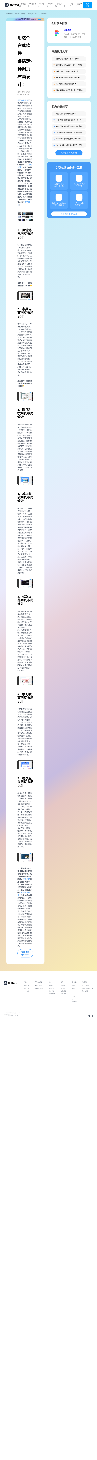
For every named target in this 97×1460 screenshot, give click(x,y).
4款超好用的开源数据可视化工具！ (68, 71)
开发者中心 (52, 993)
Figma (67, 29)
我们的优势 (32, 5)
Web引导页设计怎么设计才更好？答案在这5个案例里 (70, 145)
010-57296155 (86, 985)
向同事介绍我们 (39, 988)
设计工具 (26, 985)
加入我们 (63, 988)
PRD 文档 (26, 991)
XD (72, 993)
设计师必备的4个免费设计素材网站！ (68, 77)
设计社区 (22, 5)
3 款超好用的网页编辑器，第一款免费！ (69, 132)
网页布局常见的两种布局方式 (66, 114)
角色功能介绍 (38, 985)
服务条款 (51, 991)
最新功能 (58, 5)
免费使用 (87, 5)
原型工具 (26, 988)
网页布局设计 (22, 100)
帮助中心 (49, 5)
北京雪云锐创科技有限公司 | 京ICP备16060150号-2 (12, 1013)
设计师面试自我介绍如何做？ (66, 84)
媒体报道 (63, 993)
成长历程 (63, 991)
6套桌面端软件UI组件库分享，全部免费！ (70, 90)
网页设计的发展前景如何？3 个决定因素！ (70, 126)
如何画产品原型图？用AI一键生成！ (68, 59)
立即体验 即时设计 (25, 953)
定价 (71, 5)
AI (72, 999)
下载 (65, 5)
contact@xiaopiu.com (87, 988)
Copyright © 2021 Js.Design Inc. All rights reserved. (12, 1016)
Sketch (73, 988)
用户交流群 (85, 991)
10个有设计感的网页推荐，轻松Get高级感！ (70, 139)
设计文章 (9, 14)
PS (72, 991)
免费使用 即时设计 (69, 153)
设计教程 (41, 5)
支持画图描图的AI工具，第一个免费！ (69, 65)
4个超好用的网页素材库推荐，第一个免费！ (70, 120)
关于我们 (79, 5)
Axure (73, 996)
